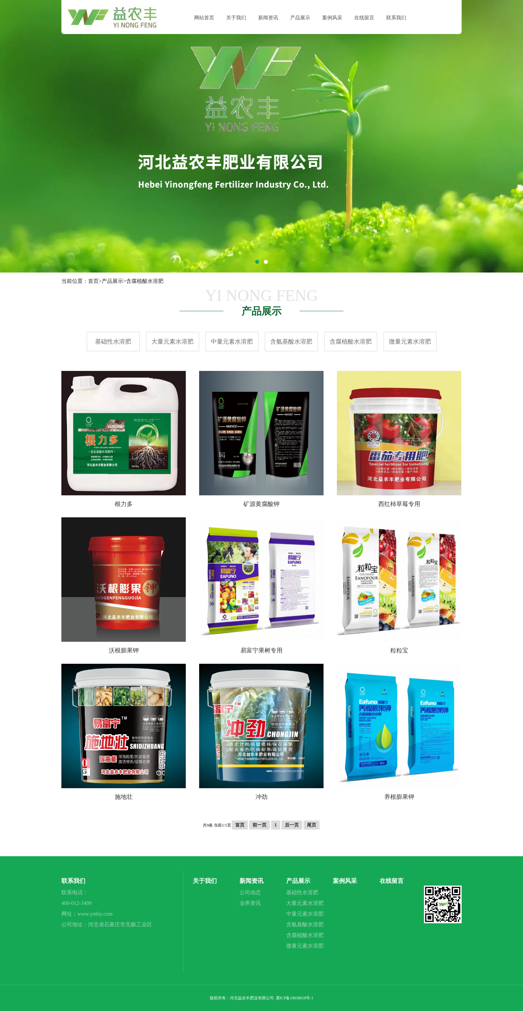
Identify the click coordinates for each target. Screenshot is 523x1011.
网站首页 (204, 17)
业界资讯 (250, 903)
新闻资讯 (268, 17)
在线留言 (364, 17)
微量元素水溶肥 (410, 341)
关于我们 (236, 17)
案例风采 (332, 17)
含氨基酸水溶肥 (291, 341)
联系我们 (396, 17)
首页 (93, 281)
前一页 (259, 825)
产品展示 (300, 17)
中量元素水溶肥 (232, 341)
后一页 (292, 825)
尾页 (311, 825)
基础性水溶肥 (113, 341)
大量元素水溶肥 (172, 341)
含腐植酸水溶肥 (144, 281)
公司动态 (250, 892)
